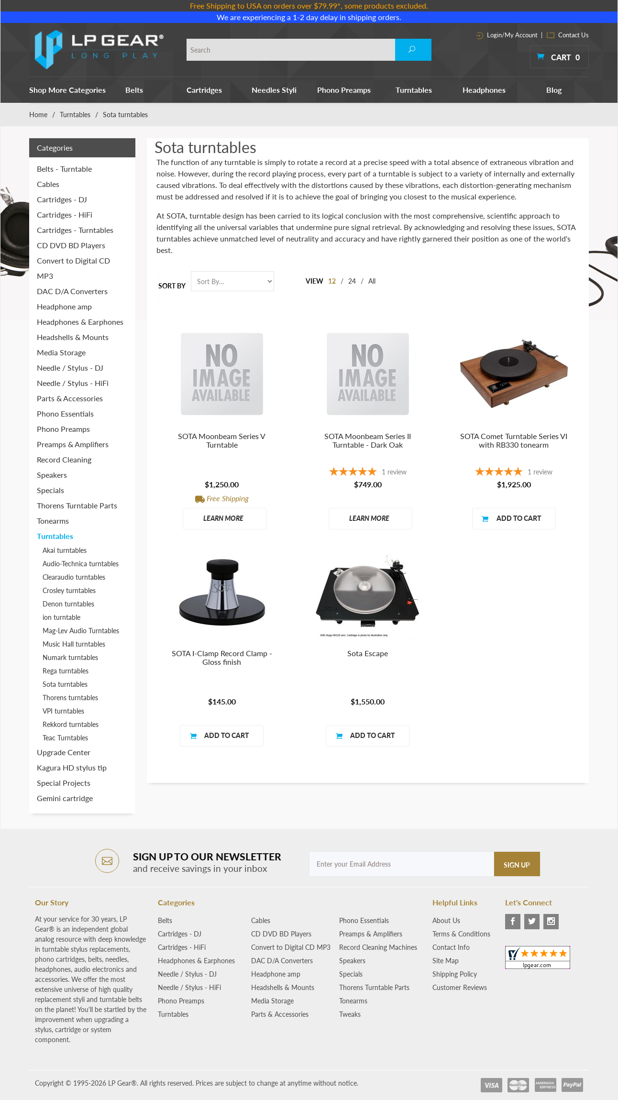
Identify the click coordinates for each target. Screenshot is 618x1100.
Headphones (484, 89)
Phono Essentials (65, 413)
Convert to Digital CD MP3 (73, 268)
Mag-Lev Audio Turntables (81, 631)
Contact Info (451, 947)
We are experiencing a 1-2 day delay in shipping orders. (309, 17)
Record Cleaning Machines (378, 947)
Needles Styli (274, 89)
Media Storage (61, 352)
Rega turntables (65, 671)
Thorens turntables (70, 697)
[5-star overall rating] (367, 473)
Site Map (445, 961)
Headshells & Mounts (73, 336)
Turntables (414, 89)
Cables (48, 183)
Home (38, 114)
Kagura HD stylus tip (72, 767)
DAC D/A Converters (72, 291)
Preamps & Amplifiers (73, 444)
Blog (554, 89)
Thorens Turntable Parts (77, 505)
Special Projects (63, 782)
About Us (446, 920)
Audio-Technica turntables (81, 564)
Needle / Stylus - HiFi (73, 382)
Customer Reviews (459, 987)
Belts (134, 89)
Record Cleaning (64, 459)
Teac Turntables (65, 738)
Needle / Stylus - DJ (70, 367)
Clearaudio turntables (74, 577)
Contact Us (568, 35)
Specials (50, 490)
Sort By (172, 286)
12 (332, 281)
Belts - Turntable (64, 168)
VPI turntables (63, 711)
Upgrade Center (63, 752)
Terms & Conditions (461, 934)
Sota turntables (65, 684)
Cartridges (204, 89)
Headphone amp (64, 306)
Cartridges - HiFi (64, 214)
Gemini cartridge (65, 798)
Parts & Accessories (70, 398)
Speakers (52, 474)
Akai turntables (65, 550)
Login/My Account (507, 35)
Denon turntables (68, 604)
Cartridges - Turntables (75, 229)
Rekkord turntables (71, 724)
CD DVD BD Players (71, 245)
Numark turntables (70, 657)
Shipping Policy (454, 974)
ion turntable (61, 617)
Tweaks (350, 1014)
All (371, 281)
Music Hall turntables (74, 644)
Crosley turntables (69, 590)
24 (352, 281)
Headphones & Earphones (80, 321)
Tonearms (53, 520)
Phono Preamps (344, 89)
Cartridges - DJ (62, 199)
